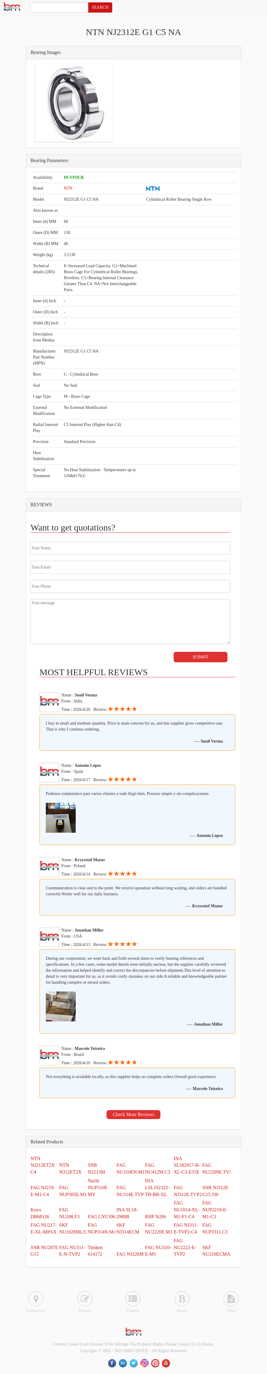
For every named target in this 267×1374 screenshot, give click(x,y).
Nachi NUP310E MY (97, 1187)
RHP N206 (155, 1216)
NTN (68, 188)
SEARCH (100, 7)
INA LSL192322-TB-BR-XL (157, 1187)
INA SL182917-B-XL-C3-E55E (187, 1165)
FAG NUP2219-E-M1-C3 (214, 1209)
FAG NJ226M (130, 1254)
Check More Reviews (133, 1114)
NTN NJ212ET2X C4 (43, 1165)
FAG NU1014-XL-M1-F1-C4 (187, 1209)
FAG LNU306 (101, 1216)
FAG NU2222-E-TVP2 (185, 1247)
